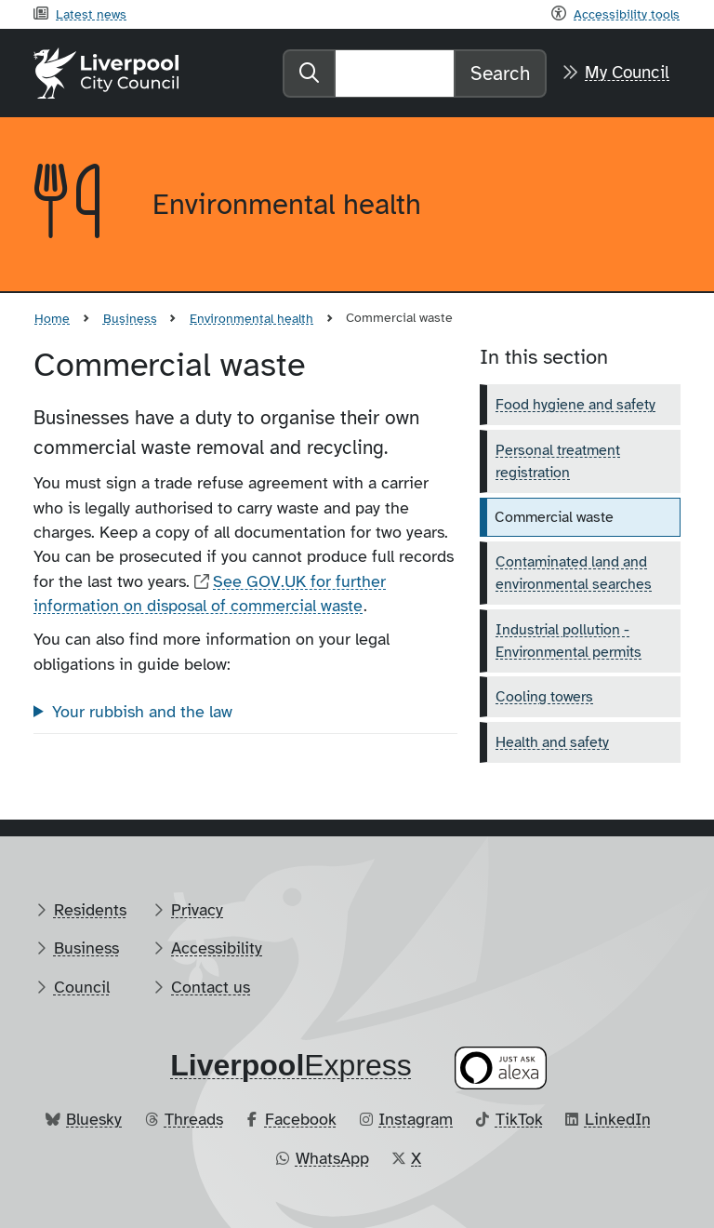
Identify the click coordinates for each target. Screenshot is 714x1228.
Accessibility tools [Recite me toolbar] (627, 14)
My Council (627, 72)
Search (500, 73)
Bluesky (94, 1119)
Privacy (197, 910)
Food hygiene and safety (575, 404)
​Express (291, 1065)
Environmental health (251, 318)
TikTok (519, 1119)
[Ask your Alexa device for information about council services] (501, 1068)
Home (52, 318)
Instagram (415, 1119)
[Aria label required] (78, 204)
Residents (90, 910)
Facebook (301, 1119)
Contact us (210, 987)
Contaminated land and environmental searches (574, 573)
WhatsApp (332, 1158)
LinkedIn (618, 1119)
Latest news (91, 14)
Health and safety (552, 742)
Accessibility (216, 948)
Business (130, 318)
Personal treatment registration (558, 461)
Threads (194, 1119)
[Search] (395, 73)
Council (82, 987)
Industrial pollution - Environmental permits (568, 641)
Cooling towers (544, 696)
